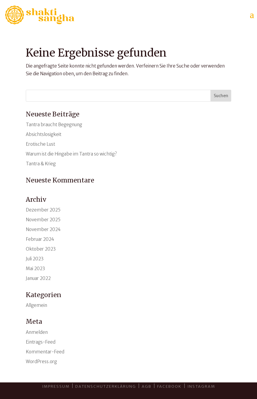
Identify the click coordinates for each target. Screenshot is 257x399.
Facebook (170, 386)
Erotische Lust (40, 144)
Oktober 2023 (41, 249)
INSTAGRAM (201, 386)
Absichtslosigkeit (43, 134)
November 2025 (43, 219)
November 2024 (43, 229)
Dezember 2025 (43, 210)
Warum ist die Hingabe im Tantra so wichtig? (71, 154)
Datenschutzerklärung (105, 386)
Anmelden (37, 332)
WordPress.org (41, 361)
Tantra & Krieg (41, 163)
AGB (146, 386)
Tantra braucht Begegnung (54, 124)
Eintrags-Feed (40, 342)
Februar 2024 (40, 239)
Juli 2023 (35, 259)
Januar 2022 (38, 278)
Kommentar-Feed (45, 352)
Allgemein (36, 305)
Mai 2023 (35, 268)
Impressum (56, 386)
